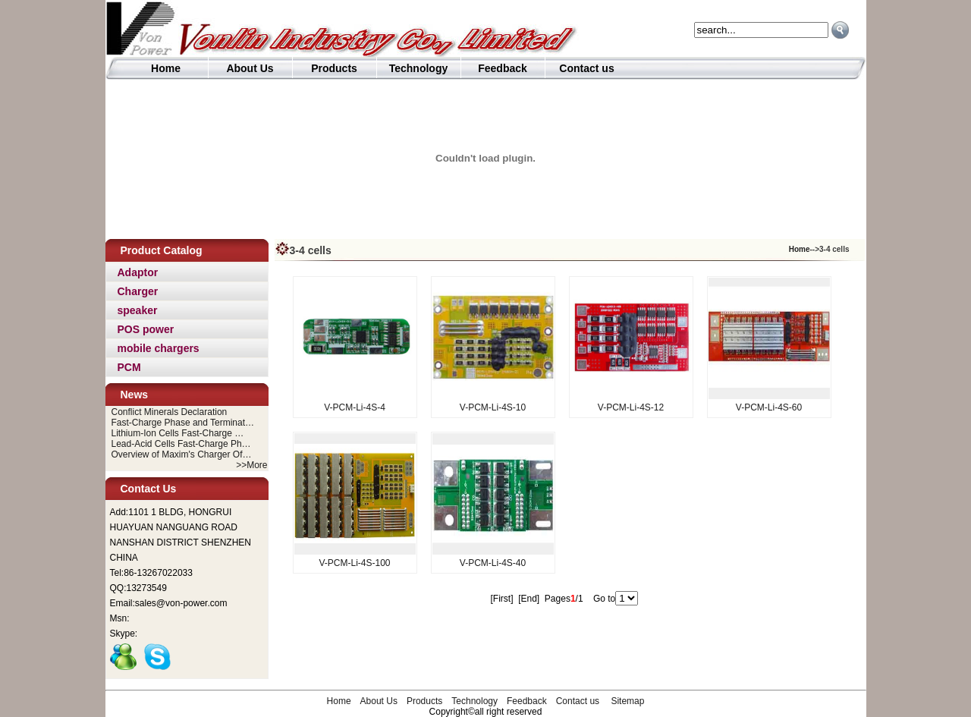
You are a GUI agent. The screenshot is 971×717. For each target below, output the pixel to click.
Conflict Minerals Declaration (170, 412)
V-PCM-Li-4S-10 (493, 407)
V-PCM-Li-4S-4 (354, 407)
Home (166, 68)
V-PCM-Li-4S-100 (354, 563)
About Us (249, 68)
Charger (138, 291)
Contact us (586, 68)
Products (334, 68)
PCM (129, 367)
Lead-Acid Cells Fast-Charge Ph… (181, 444)
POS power (146, 329)
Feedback (502, 68)
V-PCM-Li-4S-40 (493, 563)
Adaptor (138, 272)
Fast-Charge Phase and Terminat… (183, 422)
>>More (251, 465)
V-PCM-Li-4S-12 (631, 407)
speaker (138, 310)
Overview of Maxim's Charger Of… (182, 454)
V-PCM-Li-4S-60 (769, 407)
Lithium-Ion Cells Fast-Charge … (178, 433)
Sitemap (627, 701)
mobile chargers (159, 348)
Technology (418, 68)
